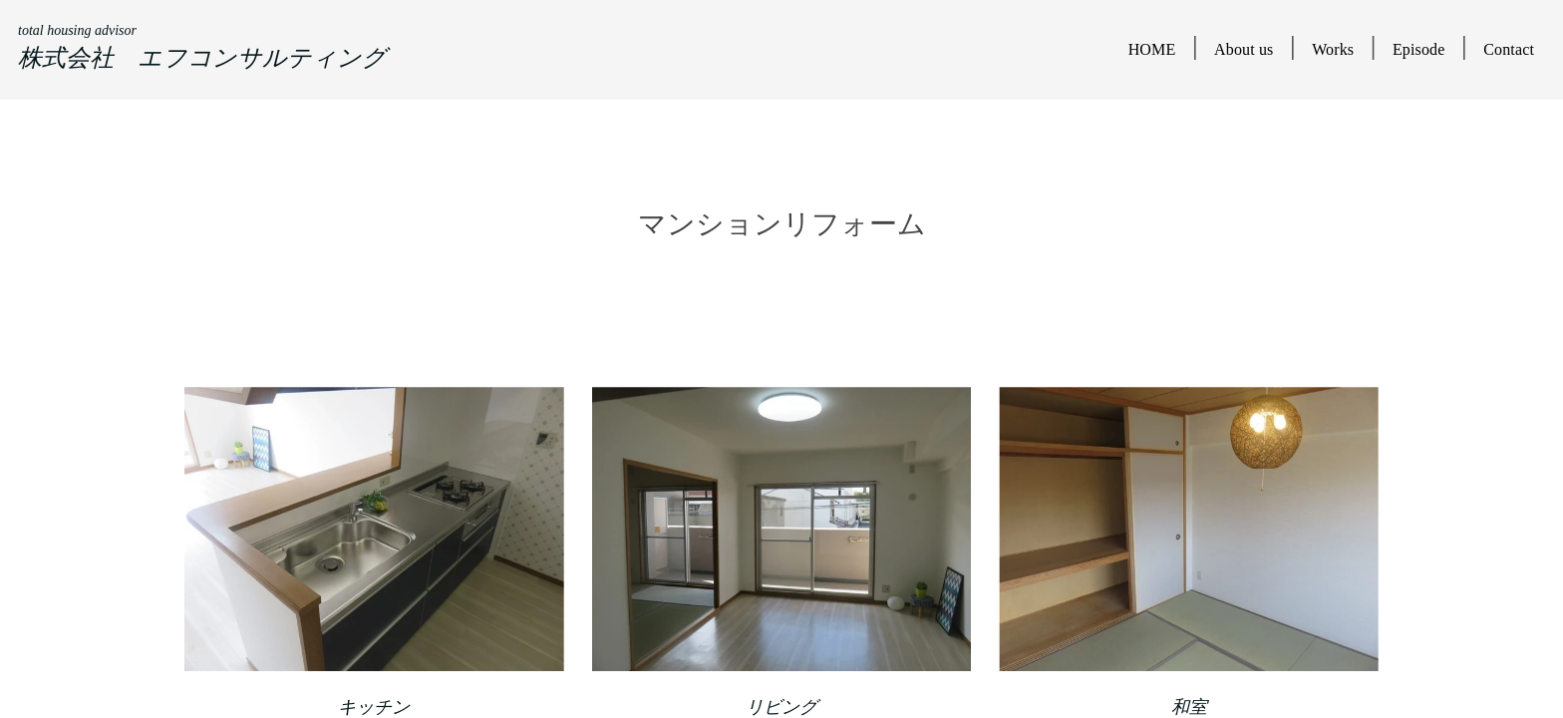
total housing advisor (77, 30)
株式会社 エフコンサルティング (202, 58)
